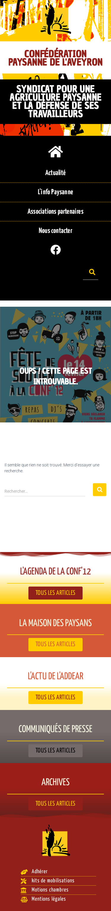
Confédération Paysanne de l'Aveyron (55, 58)
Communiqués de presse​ (55, 729)
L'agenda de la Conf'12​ (55, 572)
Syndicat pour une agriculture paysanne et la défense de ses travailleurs (55, 101)
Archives (55, 782)
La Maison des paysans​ (55, 623)
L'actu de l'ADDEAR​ (55, 676)
